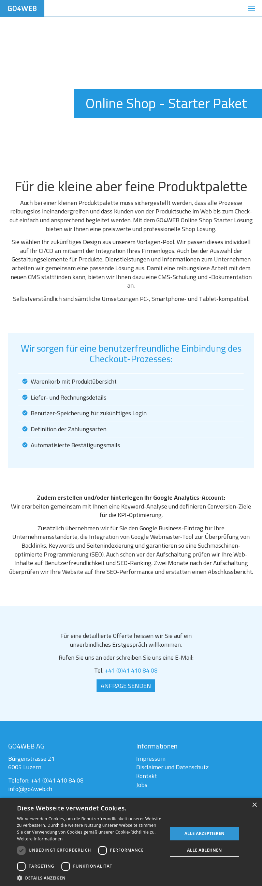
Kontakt (146, 776)
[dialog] (131, 842)
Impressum (150, 759)
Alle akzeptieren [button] (205, 833)
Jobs (141, 785)
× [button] (254, 805)
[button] (90, 877)
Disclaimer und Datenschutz (172, 767)
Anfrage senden (126, 685)
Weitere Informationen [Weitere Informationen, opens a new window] (40, 839)
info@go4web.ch (31, 789)
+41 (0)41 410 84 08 (131, 670)
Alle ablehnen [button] (204, 850)
